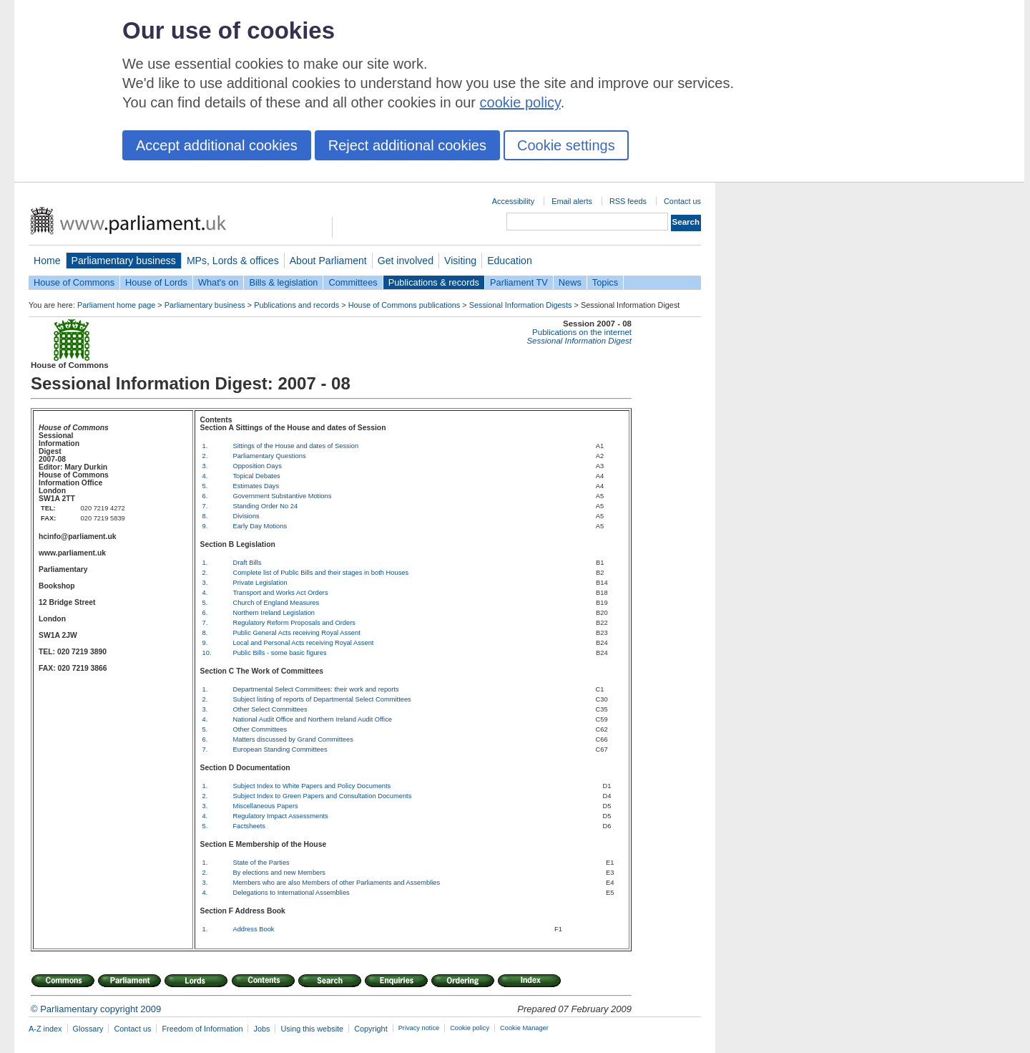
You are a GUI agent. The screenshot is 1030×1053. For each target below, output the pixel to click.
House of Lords (156, 282)
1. (205, 446)
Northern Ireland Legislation (273, 612)
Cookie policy (469, 1028)
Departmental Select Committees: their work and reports (315, 689)
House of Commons (74, 282)
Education (509, 260)
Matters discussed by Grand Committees (292, 739)
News (570, 282)
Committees (352, 282)
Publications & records (433, 282)
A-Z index (45, 1028)
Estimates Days (255, 486)
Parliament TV (519, 282)
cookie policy (520, 102)
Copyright (371, 1028)
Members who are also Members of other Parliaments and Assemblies (336, 882)
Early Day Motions (259, 526)
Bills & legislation (283, 282)
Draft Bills (246, 562)
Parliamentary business (124, 260)
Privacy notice (418, 1028)
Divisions (245, 516)
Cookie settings (566, 145)
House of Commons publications (404, 305)
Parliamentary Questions (268, 456)
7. (205, 506)
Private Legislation (259, 582)
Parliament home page (116, 305)
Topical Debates (256, 476)
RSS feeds (628, 201)
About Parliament (328, 260)
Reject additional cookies (407, 145)
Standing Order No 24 (265, 506)
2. (205, 456)
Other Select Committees (269, 709)
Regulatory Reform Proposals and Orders (293, 622)
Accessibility (513, 201)
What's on (218, 282)
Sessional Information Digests (520, 305)
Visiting (460, 260)
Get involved (405, 260)
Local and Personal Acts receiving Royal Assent (302, 642)
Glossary (88, 1028)
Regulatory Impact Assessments (280, 816)
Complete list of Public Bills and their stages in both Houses (320, 572)
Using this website (311, 1028)
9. (205, 526)
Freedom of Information (202, 1028)
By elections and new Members (278, 872)
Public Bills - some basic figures (279, 652)
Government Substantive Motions (281, 496)
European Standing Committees (279, 749)
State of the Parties (260, 862)
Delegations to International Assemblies (290, 892)
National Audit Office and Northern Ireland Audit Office (312, 719)
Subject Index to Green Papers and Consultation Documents (321, 796)
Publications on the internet (582, 332)
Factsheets (248, 826)
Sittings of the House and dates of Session (295, 446)
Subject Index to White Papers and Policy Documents (311, 786)
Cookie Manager (524, 1028)
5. (205, 486)
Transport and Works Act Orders (280, 592)
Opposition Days (256, 466)
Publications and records (296, 305)
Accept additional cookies (217, 145)
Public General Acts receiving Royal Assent (296, 632)
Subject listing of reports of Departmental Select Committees (321, 699)
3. (205, 466)
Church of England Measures (275, 602)
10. (207, 652)
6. (205, 496)
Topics (605, 282)
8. (205, 516)
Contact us (682, 201)
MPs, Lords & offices (233, 260)
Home (47, 260)
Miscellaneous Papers (265, 806)
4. (205, 476)
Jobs (261, 1028)
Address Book (253, 929)
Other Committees (259, 729)
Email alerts (571, 201)
